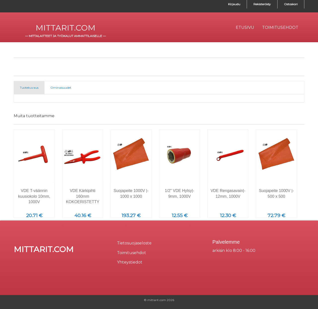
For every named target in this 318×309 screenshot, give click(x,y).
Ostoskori (291, 4)
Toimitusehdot (131, 252)
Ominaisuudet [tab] (60, 87)
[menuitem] (245, 27)
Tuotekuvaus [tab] (29, 87)
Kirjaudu (234, 4)
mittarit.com (65, 28)
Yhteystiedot (129, 262)
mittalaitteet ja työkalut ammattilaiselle (65, 36)
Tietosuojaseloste (134, 243)
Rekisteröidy (262, 4)
